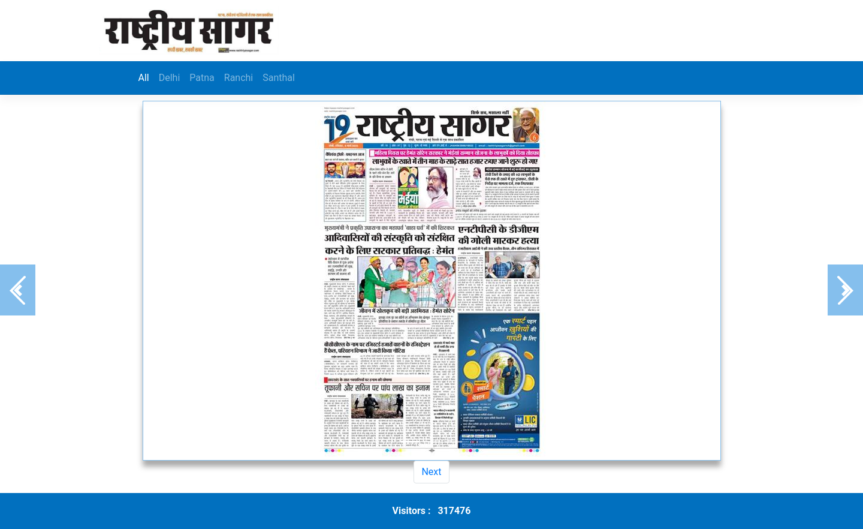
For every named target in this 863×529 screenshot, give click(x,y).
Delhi (169, 77)
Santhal (278, 77)
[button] (17, 289)
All (143, 77)
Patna (201, 77)
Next (431, 471)
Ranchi (238, 77)
